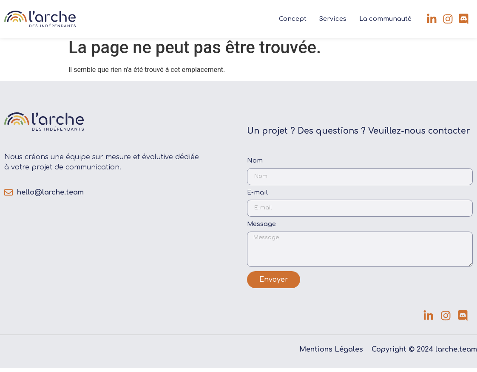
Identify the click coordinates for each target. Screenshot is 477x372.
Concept (293, 18)
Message (261, 228)
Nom (255, 164)
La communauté (385, 18)
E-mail (257, 196)
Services (332, 18)
